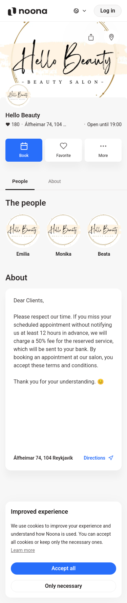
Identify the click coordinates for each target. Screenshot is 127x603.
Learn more (23, 550)
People (20, 181)
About (54, 181)
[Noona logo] (27, 11)
